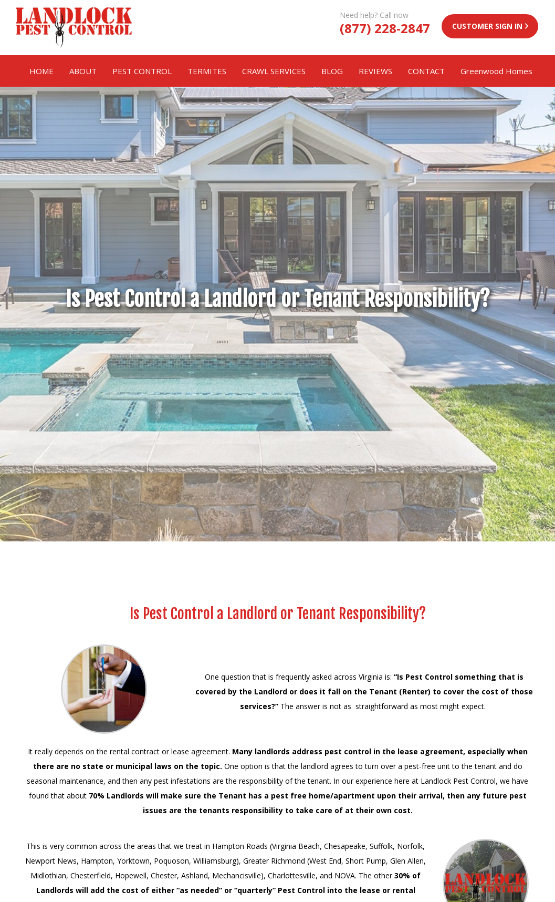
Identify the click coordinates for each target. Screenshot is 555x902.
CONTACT (426, 71)
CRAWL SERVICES (274, 71)
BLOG (332, 71)
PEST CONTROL (142, 71)
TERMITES (206, 71)
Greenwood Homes (496, 71)
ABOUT (83, 71)
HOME (41, 71)
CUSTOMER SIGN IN (487, 26)
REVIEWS (375, 71)
